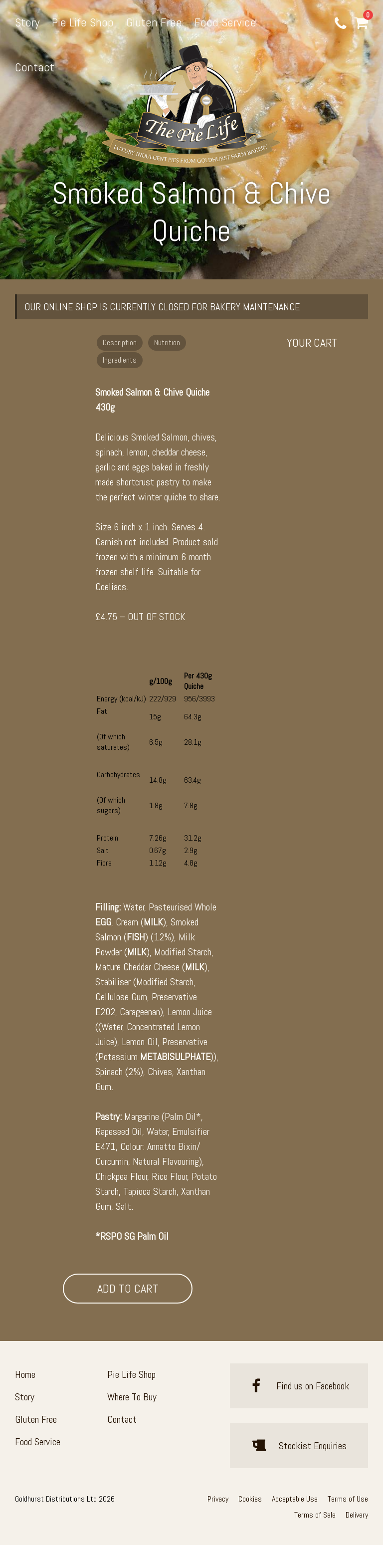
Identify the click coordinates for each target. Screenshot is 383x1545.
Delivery (357, 1515)
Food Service (225, 22)
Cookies (250, 1499)
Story (27, 22)
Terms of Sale (315, 1515)
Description (120, 342)
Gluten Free (154, 22)
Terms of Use (348, 1499)
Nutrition (167, 342)
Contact (34, 67)
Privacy (217, 1499)
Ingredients (120, 360)
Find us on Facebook (299, 1385)
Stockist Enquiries (299, 1445)
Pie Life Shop (83, 22)
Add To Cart (128, 1288)
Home (25, 1374)
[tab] (121, 341)
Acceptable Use (295, 1499)
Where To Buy (132, 1396)
